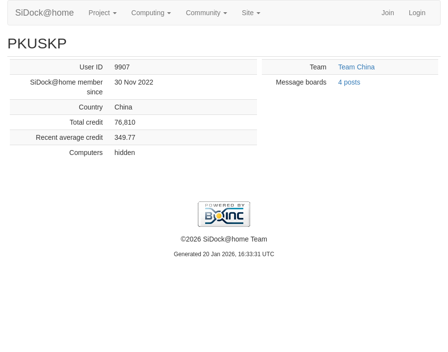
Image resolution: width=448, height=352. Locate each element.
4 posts (349, 82)
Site (251, 13)
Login (417, 13)
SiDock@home (44, 13)
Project (102, 13)
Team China (356, 67)
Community (206, 13)
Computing (151, 13)
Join (388, 13)
